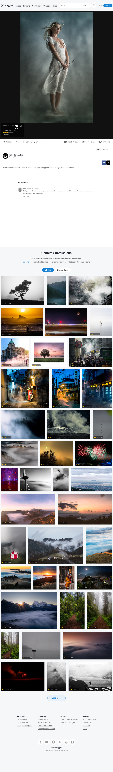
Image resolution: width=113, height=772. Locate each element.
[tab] (48, 270)
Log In (100, 5)
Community (36, 6)
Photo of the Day (44, 722)
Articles (18, 6)
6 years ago (35, 188)
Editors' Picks (43, 719)
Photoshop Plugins (67, 722)
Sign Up (107, 5)
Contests (46, 6)
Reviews (26, 6)
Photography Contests (46, 729)
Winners (7, 142)
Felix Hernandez (16, 155)
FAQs (85, 729)
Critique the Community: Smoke (28, 142)
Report (106, 149)
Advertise (86, 726)
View (98, 149)
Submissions (88, 142)
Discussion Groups (45, 726)
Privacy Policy (49, 750)
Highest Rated (62, 270)
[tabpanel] (56, 492)
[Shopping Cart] (94, 5)
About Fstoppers (89, 719)
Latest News (22, 719)
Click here (26, 262)
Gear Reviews (22, 722)
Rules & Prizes (71, 142)
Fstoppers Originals (24, 726)
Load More (56, 698)
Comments (104, 142)
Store (55, 6)
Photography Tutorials (69, 719)
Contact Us (87, 722)
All (48, 270)
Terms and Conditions (61, 750)
